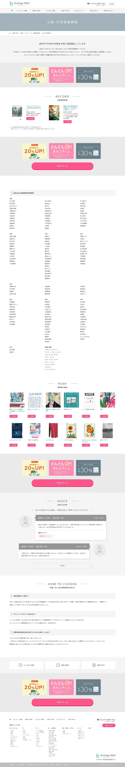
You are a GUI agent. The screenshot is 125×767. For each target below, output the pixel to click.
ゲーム (37, 728)
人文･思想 (51, 733)
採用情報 (58, 764)
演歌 (24, 737)
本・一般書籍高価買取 (35, 33)
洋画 (12, 733)
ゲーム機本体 (39, 730)
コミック (79, 728)
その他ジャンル (14, 746)
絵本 (90, 728)
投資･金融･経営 (52, 740)
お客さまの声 (65, 11)
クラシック (25, 733)
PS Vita (38, 738)
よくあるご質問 (50, 11)
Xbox (37, 740)
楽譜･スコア (52, 756)
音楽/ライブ (13, 740)
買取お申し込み (108, 11)
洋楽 (24, 732)
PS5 (37, 733)
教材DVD (13, 741)
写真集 (50, 753)
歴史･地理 (51, 737)
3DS (37, 745)
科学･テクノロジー (53, 741)
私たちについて (79, 11)
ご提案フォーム (66, 764)
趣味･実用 (51, 748)
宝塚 (12, 743)
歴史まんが (81, 732)
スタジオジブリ (14, 737)
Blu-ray (12, 730)
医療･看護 (51, 743)
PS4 (37, 735)
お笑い (12, 745)
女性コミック (81, 738)
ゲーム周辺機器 (40, 732)
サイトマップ (75, 764)
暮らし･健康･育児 (53, 749)
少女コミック (81, 737)
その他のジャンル (27, 740)
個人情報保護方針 (21, 764)
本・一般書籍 (51, 728)
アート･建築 (52, 746)
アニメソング (26, 735)
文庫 (64, 730)
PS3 (37, 737)
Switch (38, 741)
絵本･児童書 (52, 730)
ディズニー (13, 738)
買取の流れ (98, 665)
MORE (62, 565)
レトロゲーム (39, 746)
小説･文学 (51, 732)
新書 (64, 732)
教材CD (25, 738)
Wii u (37, 743)
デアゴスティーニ (67, 733)
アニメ (12, 735)
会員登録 (111, 4)
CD (23, 728)
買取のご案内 (36, 11)
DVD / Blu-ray (14, 728)
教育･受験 (51, 751)
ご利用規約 (12, 764)
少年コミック (81, 733)
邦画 (12, 732)
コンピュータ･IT (53, 745)
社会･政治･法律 (52, 735)
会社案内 (51, 764)
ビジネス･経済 (52, 738)
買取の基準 (62, 665)
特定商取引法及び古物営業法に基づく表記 (37, 764)
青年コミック (81, 735)
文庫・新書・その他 (67, 728)
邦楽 (24, 730)
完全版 (79, 730)
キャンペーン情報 (22, 11)
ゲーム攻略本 (52, 754)
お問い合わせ (94, 11)
